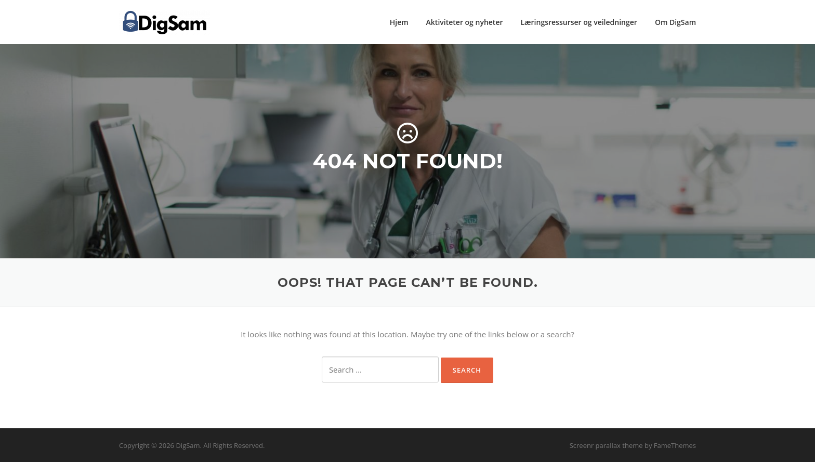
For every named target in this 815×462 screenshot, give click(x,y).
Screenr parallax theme (606, 445)
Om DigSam (675, 22)
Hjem (399, 22)
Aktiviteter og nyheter (464, 22)
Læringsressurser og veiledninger (579, 22)
